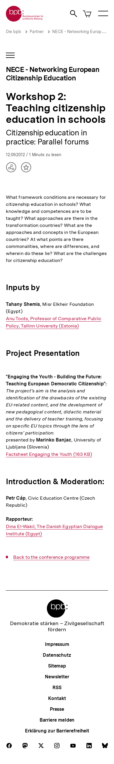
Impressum (57, 644)
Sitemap (57, 666)
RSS (57, 687)
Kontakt (57, 698)
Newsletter (57, 677)
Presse (57, 709)
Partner (37, 31)
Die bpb (13, 31)
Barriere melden (57, 720)
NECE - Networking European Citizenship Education (53, 73)
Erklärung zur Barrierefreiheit (57, 731)
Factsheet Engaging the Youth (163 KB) (49, 454)
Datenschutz (57, 655)
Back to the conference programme (51, 557)
